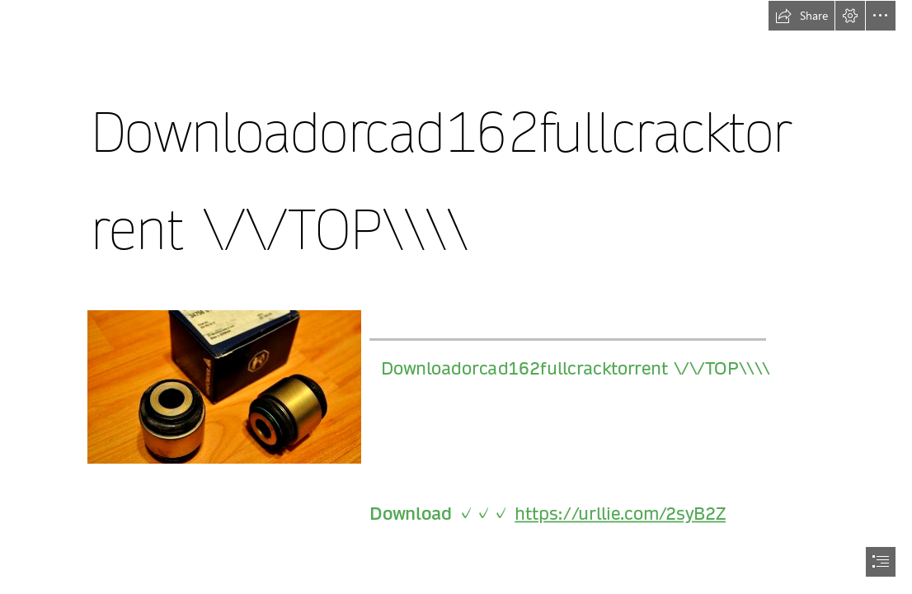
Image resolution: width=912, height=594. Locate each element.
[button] (801, 16)
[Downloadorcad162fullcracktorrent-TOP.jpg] (223, 386)
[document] (456, 297)
